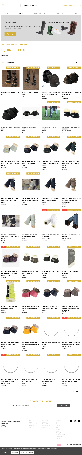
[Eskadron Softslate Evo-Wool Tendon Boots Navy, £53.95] (51, 184)
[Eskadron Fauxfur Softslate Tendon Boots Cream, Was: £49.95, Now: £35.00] (10, 365)
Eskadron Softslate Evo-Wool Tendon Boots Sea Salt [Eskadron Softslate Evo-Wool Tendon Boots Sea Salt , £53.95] (30, 236)
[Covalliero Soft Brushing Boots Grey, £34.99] (71, 257)
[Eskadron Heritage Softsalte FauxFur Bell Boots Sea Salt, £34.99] (10, 148)
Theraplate (59, 13)
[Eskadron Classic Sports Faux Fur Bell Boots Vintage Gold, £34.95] (31, 329)
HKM (57, 427)
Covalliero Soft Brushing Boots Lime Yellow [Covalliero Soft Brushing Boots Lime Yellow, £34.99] (9, 307)
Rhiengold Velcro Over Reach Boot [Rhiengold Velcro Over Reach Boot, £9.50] (10, 128)
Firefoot (58, 425)
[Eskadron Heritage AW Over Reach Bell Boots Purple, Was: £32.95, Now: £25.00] (10, 257)
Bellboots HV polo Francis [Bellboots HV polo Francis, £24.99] (30, 92)
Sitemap (44, 427)
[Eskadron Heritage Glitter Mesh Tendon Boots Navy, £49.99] (10, 184)
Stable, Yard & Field (39, 13)
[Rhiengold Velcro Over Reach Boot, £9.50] (10, 113)
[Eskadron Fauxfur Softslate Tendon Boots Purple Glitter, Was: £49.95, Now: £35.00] (71, 329)
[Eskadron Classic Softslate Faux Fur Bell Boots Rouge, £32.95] (31, 292)
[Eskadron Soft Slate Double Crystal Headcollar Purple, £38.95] (71, 365)
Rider (6, 13)
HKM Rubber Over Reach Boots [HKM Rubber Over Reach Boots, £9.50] (29, 128)
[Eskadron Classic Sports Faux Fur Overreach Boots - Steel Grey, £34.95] (71, 292)
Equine (21, 13)
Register (72, 5)
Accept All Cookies (27, 452)
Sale (30, 427)
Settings (6, 452)
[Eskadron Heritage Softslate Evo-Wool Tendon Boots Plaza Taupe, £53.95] (71, 184)
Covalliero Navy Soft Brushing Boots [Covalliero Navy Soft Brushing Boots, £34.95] (48, 380)
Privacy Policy (46, 425)
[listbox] (12, 62)
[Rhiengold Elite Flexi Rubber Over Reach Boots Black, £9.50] (51, 78)
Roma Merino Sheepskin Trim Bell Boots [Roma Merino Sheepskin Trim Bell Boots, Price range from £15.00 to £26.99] (71, 128)
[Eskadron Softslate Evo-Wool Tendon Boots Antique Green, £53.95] (10, 221)
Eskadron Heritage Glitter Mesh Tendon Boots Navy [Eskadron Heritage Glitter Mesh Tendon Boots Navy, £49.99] (9, 199)
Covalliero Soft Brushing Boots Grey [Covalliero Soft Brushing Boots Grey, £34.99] (70, 272)
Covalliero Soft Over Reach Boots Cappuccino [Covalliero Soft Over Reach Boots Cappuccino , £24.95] (30, 272)
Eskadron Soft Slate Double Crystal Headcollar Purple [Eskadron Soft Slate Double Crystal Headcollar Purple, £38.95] (71, 380)
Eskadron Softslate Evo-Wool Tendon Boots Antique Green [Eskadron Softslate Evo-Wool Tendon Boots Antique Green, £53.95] (10, 237)
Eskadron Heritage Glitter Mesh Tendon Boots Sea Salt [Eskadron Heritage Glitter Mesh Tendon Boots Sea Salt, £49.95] (30, 199)
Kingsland (58, 420)
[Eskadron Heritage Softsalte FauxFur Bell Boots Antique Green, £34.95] (51, 148)
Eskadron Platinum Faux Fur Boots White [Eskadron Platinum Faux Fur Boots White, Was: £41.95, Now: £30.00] (50, 236)
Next (78, 62)
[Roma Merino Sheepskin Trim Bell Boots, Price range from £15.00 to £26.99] (71, 113)
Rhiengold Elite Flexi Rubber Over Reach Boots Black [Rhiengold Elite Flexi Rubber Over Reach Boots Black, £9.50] (51, 93)
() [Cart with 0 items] (79, 5)
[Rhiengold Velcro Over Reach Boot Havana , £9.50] (71, 78)
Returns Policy (46, 422)
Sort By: (4, 62)
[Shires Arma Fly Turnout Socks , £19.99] (51, 113)
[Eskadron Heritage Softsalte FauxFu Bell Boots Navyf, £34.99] (31, 148)
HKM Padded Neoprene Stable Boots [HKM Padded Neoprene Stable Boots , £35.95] (51, 344)
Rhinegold (58, 433)
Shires (57, 431)
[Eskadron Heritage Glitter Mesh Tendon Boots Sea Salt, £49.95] (31, 184)
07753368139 (6, 430)
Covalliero (58, 429)
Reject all (15, 452)
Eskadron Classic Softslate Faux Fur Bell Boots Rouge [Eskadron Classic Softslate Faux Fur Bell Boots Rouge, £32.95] (31, 307)
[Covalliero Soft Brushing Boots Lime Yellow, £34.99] (10, 292)
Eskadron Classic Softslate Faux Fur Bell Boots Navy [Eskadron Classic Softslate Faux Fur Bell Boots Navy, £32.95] (51, 307)
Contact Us (45, 420)
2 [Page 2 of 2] (73, 62)
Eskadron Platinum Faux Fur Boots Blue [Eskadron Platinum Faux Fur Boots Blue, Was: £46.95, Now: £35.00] (71, 236)
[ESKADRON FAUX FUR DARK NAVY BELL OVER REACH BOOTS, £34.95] (10, 329)
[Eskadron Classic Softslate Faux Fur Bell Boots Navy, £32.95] (51, 292)
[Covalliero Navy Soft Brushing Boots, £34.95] (51, 365)
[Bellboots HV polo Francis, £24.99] (31, 78)
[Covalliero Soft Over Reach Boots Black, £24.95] (51, 257)
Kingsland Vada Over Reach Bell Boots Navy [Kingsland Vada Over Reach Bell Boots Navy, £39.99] (30, 380)
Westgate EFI (59, 436)
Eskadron (58, 422)
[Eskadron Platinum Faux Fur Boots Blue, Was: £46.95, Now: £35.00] (71, 221)
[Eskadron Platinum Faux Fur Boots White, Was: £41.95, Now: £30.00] (51, 221)
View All (58, 438)
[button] (10, 34)
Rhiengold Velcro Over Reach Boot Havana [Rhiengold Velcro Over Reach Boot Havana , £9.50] (71, 93)
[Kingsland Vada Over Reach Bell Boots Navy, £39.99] (31, 365)
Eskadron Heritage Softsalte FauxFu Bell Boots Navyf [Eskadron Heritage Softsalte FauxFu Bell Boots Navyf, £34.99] (31, 163)
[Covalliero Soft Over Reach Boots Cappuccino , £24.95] (31, 257)
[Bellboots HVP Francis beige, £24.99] (10, 78)
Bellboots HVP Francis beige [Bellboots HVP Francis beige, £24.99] (10, 92)
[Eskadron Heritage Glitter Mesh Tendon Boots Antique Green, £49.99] (71, 148)
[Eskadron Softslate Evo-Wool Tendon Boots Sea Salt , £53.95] (31, 221)
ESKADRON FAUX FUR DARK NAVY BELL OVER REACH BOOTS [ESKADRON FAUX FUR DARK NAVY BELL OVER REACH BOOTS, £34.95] (10, 344)
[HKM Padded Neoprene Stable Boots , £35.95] (51, 329)
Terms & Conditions (47, 424)
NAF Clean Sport (60, 434)
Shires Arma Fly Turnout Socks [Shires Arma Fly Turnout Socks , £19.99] (49, 128)
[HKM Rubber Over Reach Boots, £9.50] (31, 113)
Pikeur (57, 424)
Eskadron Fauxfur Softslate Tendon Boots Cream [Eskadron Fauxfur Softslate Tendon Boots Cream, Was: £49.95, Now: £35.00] (10, 380)
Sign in (67, 5)
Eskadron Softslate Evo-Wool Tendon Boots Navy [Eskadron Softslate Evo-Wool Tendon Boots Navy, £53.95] (50, 199)
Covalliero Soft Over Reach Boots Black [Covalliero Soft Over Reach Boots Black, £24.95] (51, 272)
